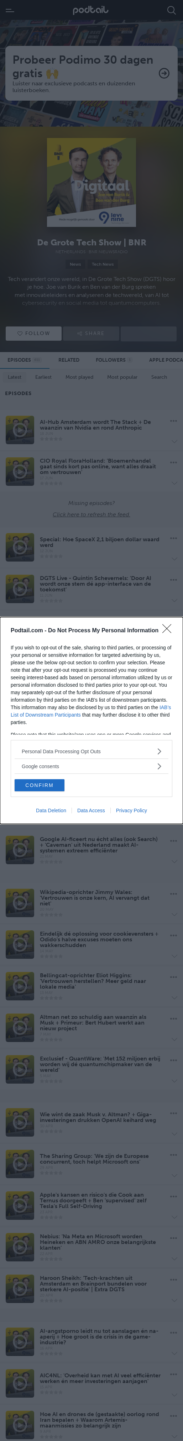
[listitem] (91, 751)
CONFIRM (39, 785)
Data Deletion (51, 810)
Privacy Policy (131, 810)
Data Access (91, 810)
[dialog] (91, 720)
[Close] (169, 631)
